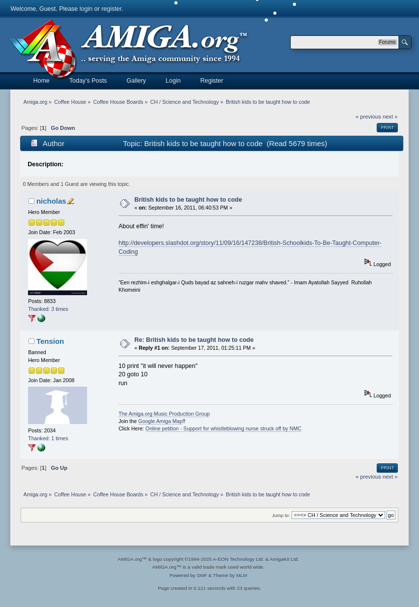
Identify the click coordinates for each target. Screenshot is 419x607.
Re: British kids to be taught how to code (193, 339)
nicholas (51, 201)
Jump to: (281, 515)
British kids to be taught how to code (188, 199)
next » (390, 117)
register (111, 8)
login (86, 8)
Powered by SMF (188, 575)
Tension (50, 341)
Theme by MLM (230, 575)
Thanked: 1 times (48, 438)
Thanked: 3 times (48, 309)
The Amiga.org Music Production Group (164, 414)
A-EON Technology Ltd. (238, 559)
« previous (368, 117)
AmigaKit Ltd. (284, 559)
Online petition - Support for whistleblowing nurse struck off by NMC (223, 428)
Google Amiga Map (160, 421)
